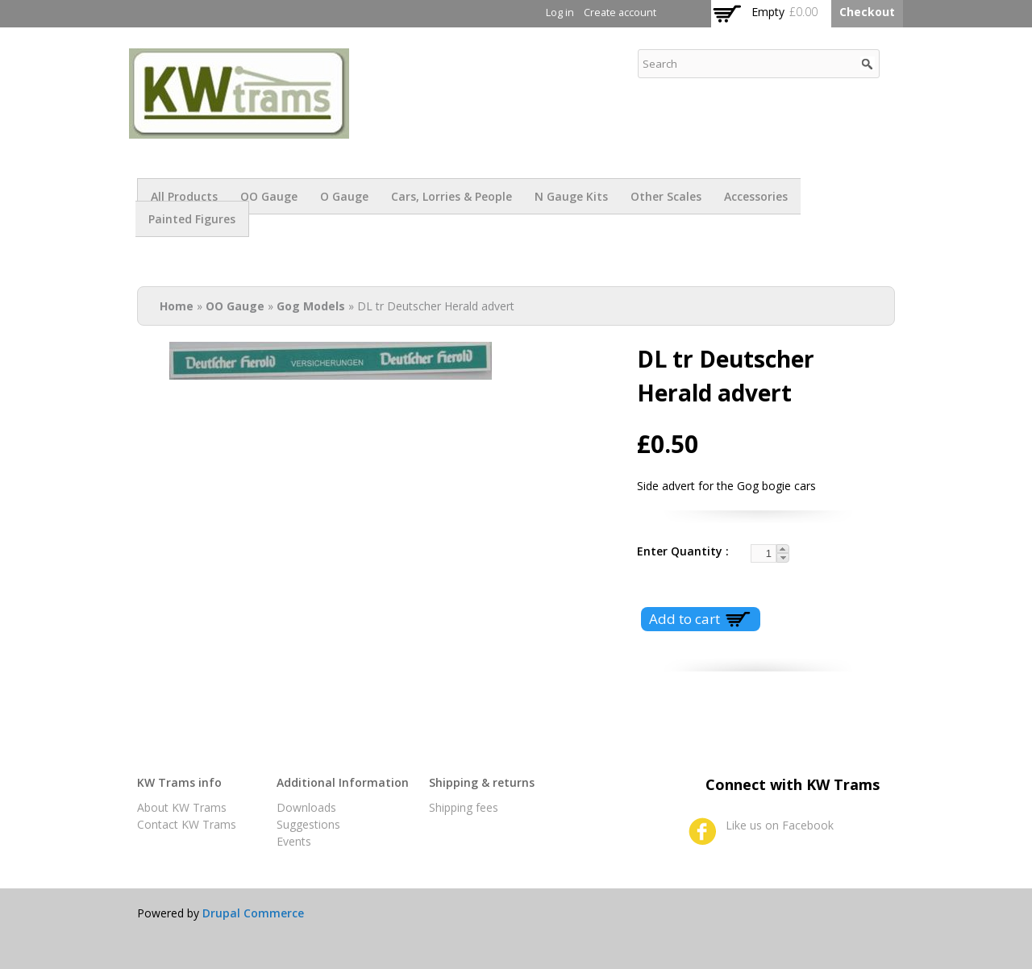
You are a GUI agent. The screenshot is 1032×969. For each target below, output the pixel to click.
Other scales (665, 196)
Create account (620, 12)
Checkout (867, 11)
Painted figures (191, 219)
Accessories (756, 196)
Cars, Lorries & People (451, 196)
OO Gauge (269, 196)
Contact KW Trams (186, 824)
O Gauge (344, 196)
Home (177, 306)
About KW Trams (182, 807)
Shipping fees (463, 807)
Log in (560, 12)
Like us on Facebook (780, 825)
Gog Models (311, 306)
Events (294, 841)
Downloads (306, 807)
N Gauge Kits (571, 196)
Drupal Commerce (253, 913)
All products (184, 196)
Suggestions (308, 824)
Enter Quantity (681, 551)
